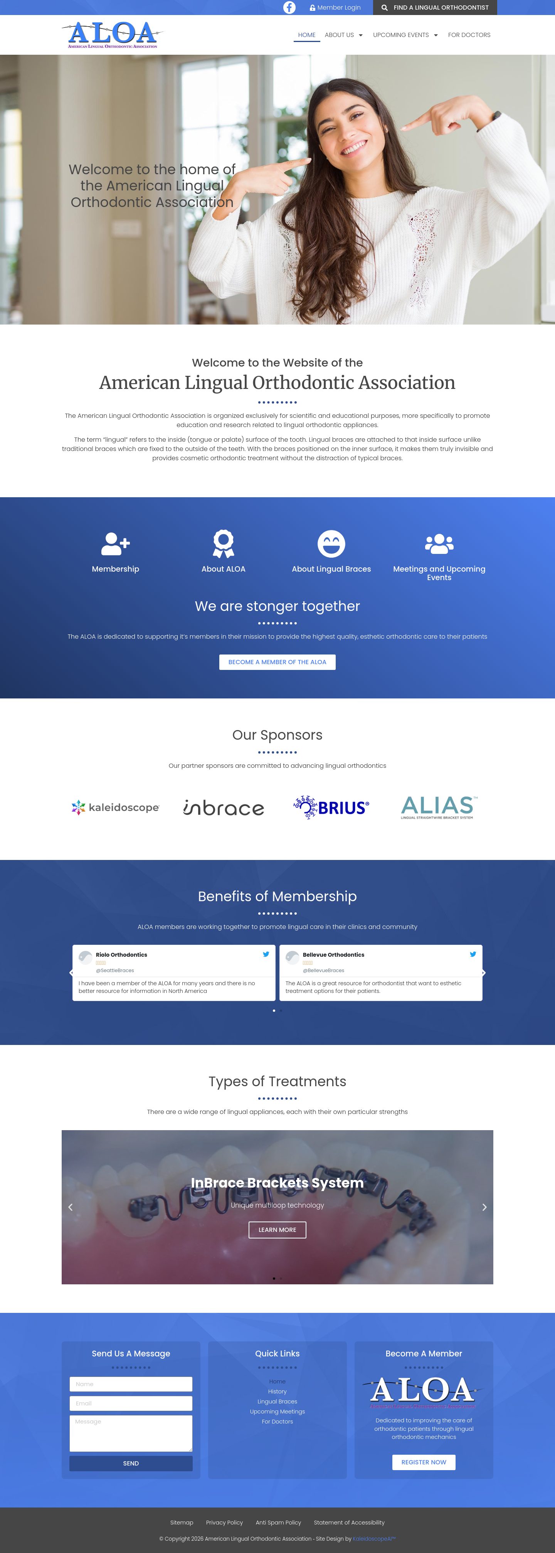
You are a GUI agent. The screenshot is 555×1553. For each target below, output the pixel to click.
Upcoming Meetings (277, 1411)
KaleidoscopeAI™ (374, 1539)
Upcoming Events (406, 35)
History (277, 1391)
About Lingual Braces (331, 569)
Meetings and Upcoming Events (439, 573)
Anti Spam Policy (279, 1522)
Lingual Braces (278, 1401)
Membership (116, 569)
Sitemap (180, 1522)
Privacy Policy (224, 1522)
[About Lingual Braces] (331, 544)
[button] (72, 973)
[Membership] (115, 544)
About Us (344, 35)
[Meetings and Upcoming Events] (439, 544)
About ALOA (224, 569)
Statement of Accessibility (351, 1522)
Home (307, 35)
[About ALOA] (223, 544)
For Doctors (469, 35)
